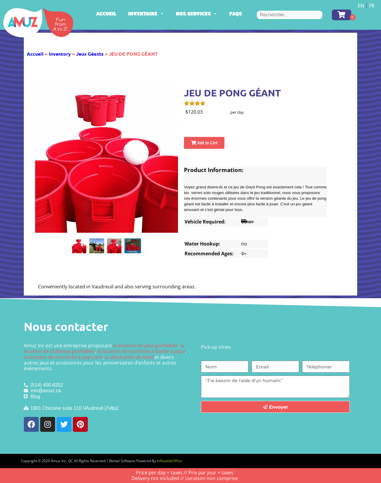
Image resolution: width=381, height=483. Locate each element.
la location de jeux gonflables (145, 345)
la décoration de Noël (129, 357)
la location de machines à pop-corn (63, 357)
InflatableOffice (169, 460)
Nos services (196, 13)
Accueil (106, 13)
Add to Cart (204, 143)
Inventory (60, 54)
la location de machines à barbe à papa (141, 351)
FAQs (235, 13)
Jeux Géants (90, 54)
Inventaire (146, 13)
